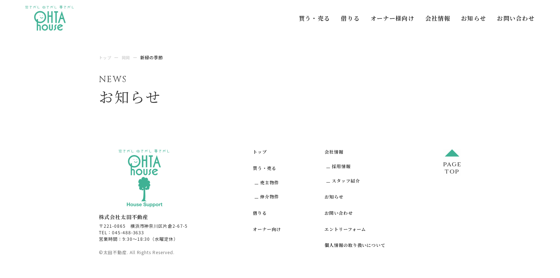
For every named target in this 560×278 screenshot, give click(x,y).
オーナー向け (267, 229)
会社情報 (437, 18)
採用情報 (341, 166)
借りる (350, 18)
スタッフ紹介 (346, 180)
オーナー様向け (392, 18)
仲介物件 (269, 196)
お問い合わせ (516, 18)
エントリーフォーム (345, 229)
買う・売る (314, 18)
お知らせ (473, 18)
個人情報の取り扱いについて (355, 245)
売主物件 (269, 182)
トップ (260, 152)
